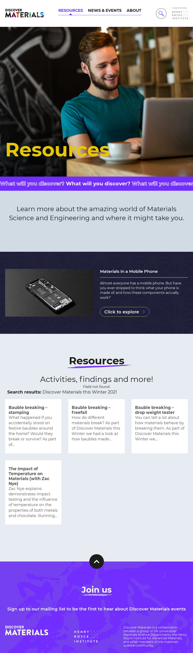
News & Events (105, 10)
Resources (70, 10)
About (134, 10)
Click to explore (121, 311)
